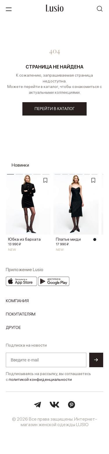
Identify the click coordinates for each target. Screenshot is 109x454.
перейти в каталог (55, 108)
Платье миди (68, 239)
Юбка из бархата (24, 239)
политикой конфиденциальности (40, 379)
